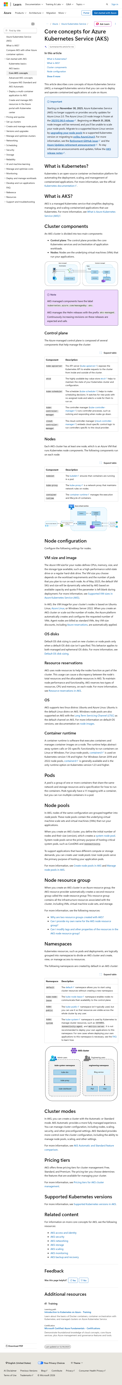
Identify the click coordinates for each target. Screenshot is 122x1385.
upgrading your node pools (66, 132)
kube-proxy (75, 485)
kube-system (72, 1019)
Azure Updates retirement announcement (71, 144)
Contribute (57, 1370)
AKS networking (59, 1240)
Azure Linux (57, 608)
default (69, 987)
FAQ (114, 1036)
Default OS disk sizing (56, 653)
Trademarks (25, 1375)
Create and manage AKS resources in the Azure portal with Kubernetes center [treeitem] (21, 106)
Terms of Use (10, 1375)
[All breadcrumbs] (47, 23)
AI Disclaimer (10, 1370)
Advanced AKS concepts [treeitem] (21, 77)
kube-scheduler (87, 391)
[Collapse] (33, 24)
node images (87, 723)
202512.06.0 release (62, 120)
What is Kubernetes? (57, 58)
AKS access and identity (64, 1232)
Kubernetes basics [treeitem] (17, 63)
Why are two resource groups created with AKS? (77, 917)
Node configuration (56, 71)
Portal (86, 12)
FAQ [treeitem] (8, 187)
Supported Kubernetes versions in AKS (95, 1204)
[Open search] (107, 4)
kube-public (71, 1006)
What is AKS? (53, 62)
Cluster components (57, 67)
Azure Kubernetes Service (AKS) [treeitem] (18, 38)
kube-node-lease (74, 996)
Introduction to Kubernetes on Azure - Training (67, 1312)
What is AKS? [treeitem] (12, 45)
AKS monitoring (59, 1253)
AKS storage (57, 1244)
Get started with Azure (105, 12)
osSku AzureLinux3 (84, 136)
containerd (96, 752)
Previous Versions (28, 1370)
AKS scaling (57, 1249)
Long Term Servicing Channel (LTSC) (94, 715)
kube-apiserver (88, 365)
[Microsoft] (6, 4)
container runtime (78, 494)
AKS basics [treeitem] (14, 68)
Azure (55, 23)
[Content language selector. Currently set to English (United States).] (18, 1362)
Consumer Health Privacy (91, 1370)
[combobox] (20, 30)
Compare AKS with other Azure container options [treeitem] (21, 52)
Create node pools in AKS (88, 865)
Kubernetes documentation (59, 185)
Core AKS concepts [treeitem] (18, 72)
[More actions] (115, 23)
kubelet (73, 475)
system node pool (105, 835)
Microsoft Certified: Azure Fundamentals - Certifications (72, 1328)
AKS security (57, 1236)
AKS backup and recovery (65, 1257)
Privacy (69, 1370)
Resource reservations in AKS (65, 690)
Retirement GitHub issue (84, 140)
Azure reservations (77, 624)
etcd (103, 378)
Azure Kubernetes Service (73, 23)
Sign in (115, 4)
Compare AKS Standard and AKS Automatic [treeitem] (22, 84)
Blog (43, 1370)
